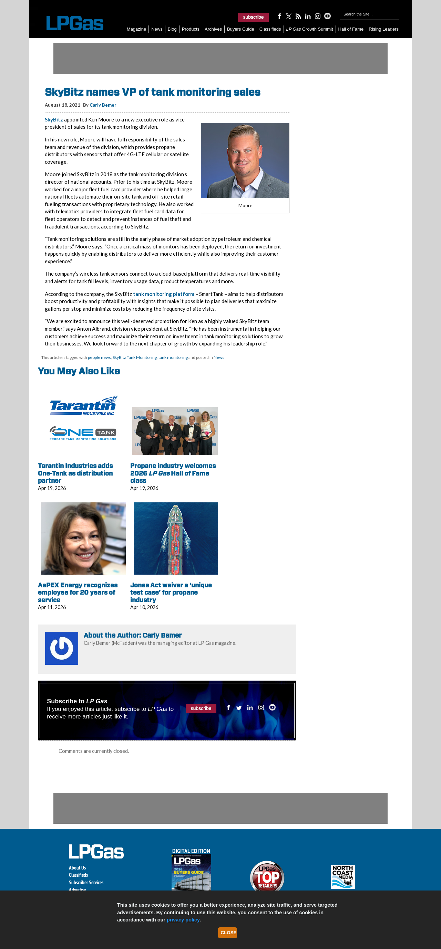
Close (229, 932)
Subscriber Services (86, 882)
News (157, 29)
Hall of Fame (351, 29)
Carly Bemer (103, 105)
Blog (172, 29)
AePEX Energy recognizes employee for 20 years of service (77, 593)
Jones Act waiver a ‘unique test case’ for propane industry (171, 593)
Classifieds (270, 29)
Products (190, 29)
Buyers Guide (240, 29)
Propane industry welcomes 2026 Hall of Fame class (173, 473)
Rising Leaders (384, 29)
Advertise (77, 889)
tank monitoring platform (163, 294)
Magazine (136, 29)
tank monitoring (173, 357)
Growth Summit (309, 29)
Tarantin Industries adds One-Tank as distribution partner (75, 473)
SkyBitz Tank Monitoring (135, 357)
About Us (77, 867)
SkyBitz (54, 119)
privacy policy (183, 920)
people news (99, 357)
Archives (213, 29)
